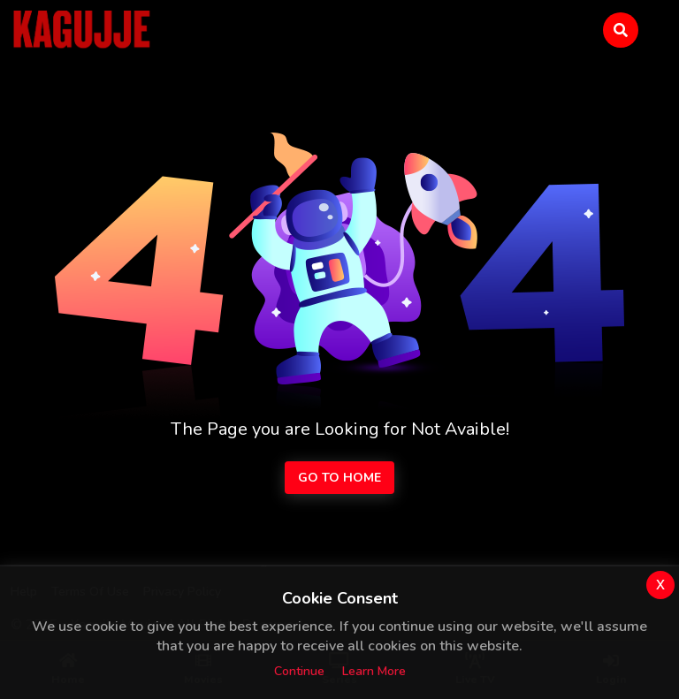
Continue (299, 671)
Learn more (374, 671)
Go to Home (339, 477)
